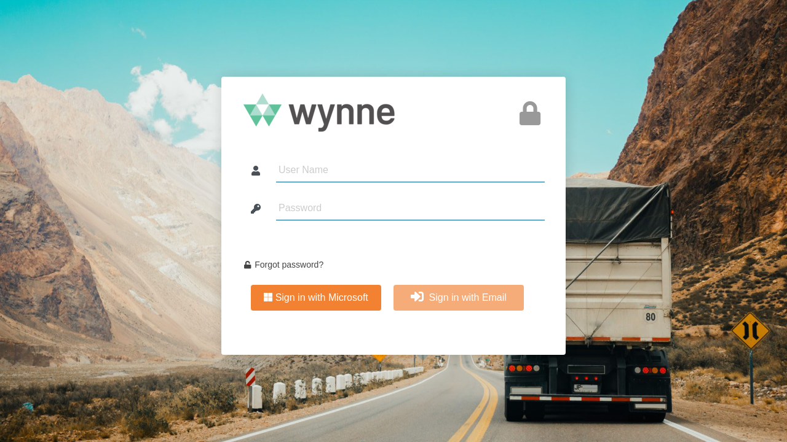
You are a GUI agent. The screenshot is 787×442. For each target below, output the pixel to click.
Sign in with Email (459, 297)
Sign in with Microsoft (316, 297)
